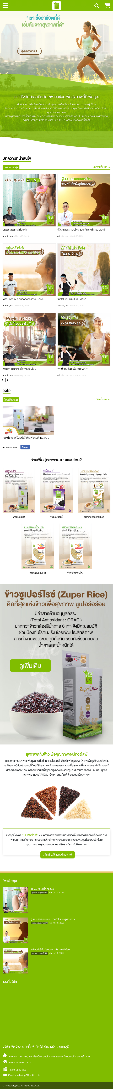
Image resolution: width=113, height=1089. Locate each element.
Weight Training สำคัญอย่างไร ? (19, 369)
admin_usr (8, 236)
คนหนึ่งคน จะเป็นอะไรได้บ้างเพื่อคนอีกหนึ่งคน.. (26, 438)
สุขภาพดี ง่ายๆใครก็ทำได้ (39, 892)
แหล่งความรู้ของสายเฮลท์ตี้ (40, 923)
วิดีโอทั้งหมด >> (103, 399)
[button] (2, 380)
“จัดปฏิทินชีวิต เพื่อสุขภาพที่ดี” (72, 369)
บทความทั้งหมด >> (101, 167)
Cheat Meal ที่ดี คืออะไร (15, 230)
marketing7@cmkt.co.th (27, 1075)
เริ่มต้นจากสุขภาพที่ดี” (43, 25)
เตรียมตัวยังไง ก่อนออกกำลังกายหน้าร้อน (24, 299)
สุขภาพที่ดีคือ (29, 51)
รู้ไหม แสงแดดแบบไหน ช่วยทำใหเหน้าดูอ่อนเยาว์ (81, 230)
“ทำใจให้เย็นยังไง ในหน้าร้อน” (71, 299)
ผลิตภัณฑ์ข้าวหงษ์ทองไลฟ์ (57, 854)
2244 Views (10, 447)
